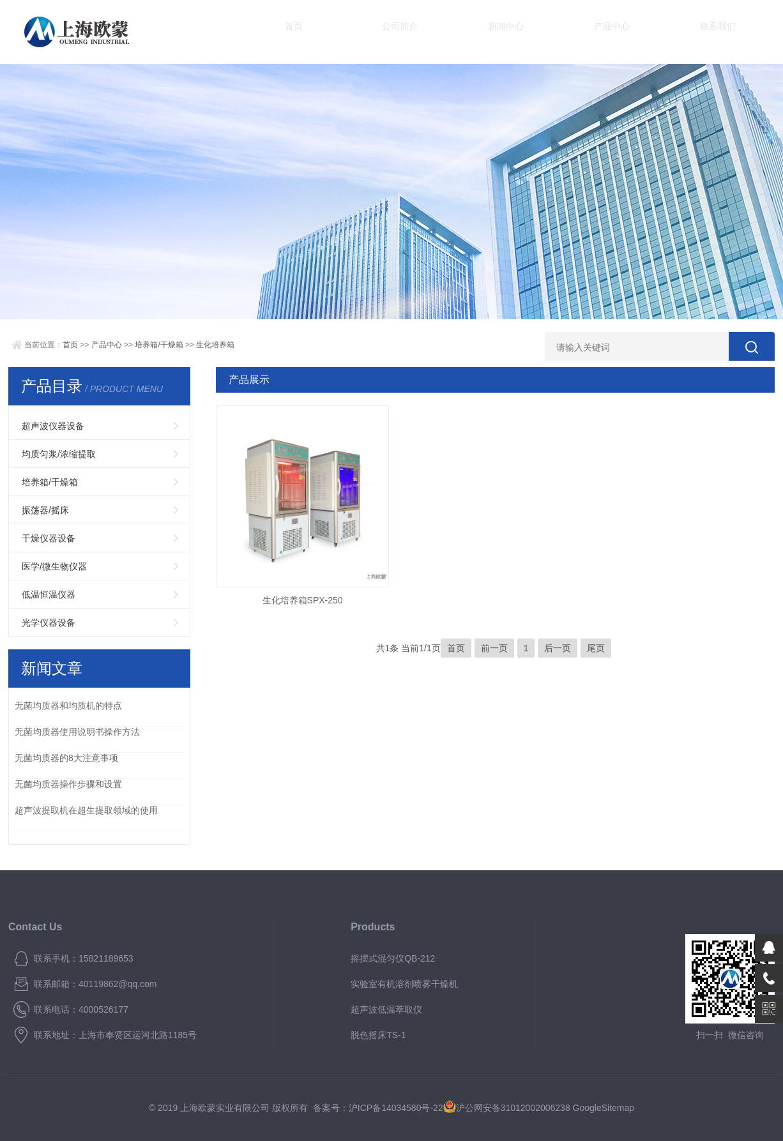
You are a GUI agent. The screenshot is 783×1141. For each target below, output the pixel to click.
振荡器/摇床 (45, 510)
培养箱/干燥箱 (159, 344)
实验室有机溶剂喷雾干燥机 (404, 984)
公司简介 (372, 31)
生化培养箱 (215, 344)
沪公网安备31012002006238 (513, 1108)
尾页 (596, 648)
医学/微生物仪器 (54, 566)
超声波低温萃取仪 (386, 1009)
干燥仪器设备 (48, 538)
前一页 (494, 648)
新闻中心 (461, 31)
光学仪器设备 (48, 622)
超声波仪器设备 (53, 426)
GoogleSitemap (604, 1108)
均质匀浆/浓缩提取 (59, 454)
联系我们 (640, 31)
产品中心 (551, 31)
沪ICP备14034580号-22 (396, 1108)
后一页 (557, 648)
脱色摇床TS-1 (378, 1035)
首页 (283, 31)
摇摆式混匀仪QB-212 (393, 958)
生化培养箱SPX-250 (302, 600)
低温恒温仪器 (48, 594)
